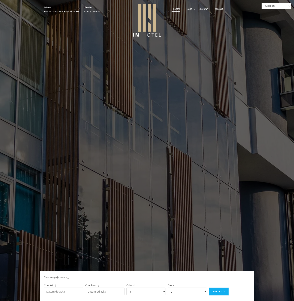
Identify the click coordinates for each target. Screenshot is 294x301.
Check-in (50, 287)
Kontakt (218, 9)
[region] (245, 274)
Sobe (190, 9)
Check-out (92, 287)
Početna (176, 9)
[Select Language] (276, 6)
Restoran (203, 9)
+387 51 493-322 (92, 11)
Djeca (171, 287)
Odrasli (130, 287)
